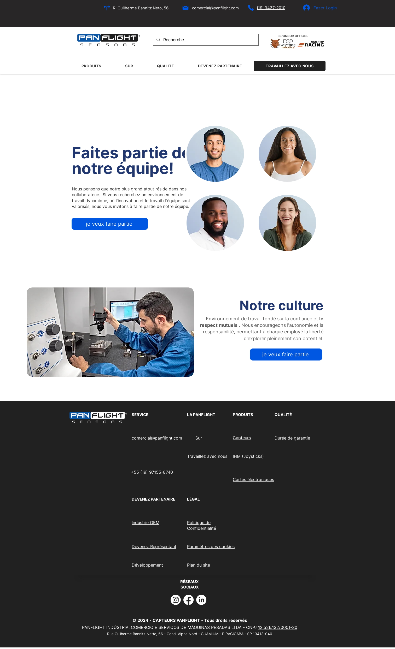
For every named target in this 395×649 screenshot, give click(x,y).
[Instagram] (176, 600)
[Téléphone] (250, 7)
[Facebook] (188, 600)
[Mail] (185, 7)
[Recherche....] (205, 39)
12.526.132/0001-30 (277, 627)
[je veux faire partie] (110, 224)
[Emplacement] (107, 8)
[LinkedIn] (201, 600)
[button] (110, 332)
